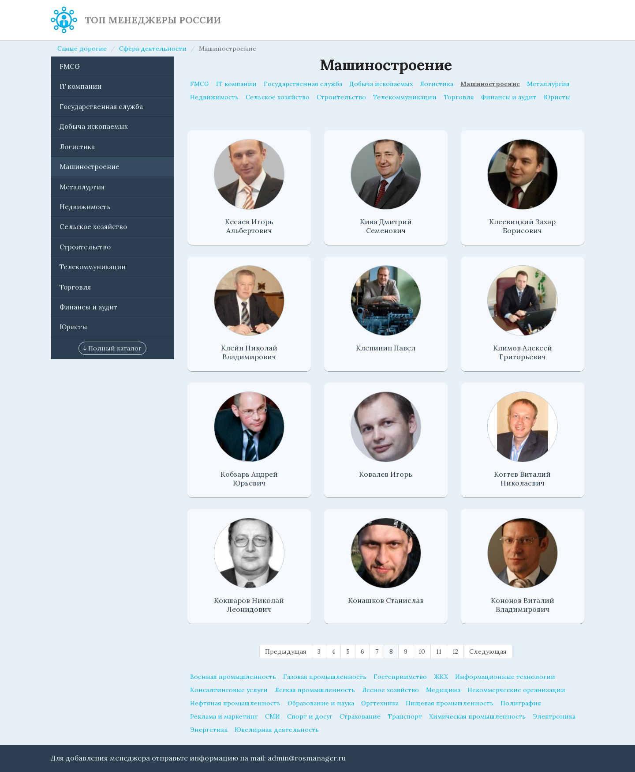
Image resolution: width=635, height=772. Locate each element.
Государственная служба (101, 106)
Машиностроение (90, 166)
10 (421, 651)
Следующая (488, 651)
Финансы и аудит (88, 307)
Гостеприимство (400, 677)
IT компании (80, 86)
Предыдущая (285, 651)
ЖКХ (441, 677)
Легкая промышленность (315, 690)
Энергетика (209, 730)
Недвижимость (85, 207)
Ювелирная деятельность (277, 730)
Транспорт (405, 716)
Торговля (75, 287)
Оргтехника (380, 703)
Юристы (73, 327)
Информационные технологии (505, 677)
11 (438, 651)
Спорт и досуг (309, 716)
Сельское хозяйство (93, 226)
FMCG (70, 66)
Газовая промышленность (324, 677)
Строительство (85, 247)
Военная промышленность (233, 677)
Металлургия (82, 187)
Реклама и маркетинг (224, 716)
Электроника (554, 716)
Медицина (443, 690)
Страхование (360, 716)
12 (455, 651)
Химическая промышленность (477, 716)
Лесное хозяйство (390, 690)
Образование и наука (321, 703)
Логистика (77, 147)
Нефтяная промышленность (235, 703)
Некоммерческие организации (516, 690)
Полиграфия (521, 703)
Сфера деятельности (153, 49)
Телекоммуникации (93, 267)
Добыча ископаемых (94, 126)
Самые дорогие (82, 49)
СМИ (272, 716)
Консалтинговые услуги (229, 690)
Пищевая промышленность (449, 703)
